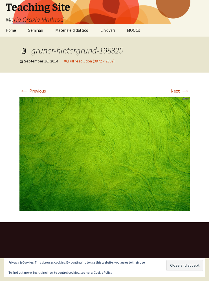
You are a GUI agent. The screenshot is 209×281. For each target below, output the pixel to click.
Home (11, 30)
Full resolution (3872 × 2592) (91, 61)
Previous (32, 91)
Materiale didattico (71, 30)
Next (180, 91)
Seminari (35, 30)
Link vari (107, 30)
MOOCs (133, 30)
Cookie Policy (103, 272)
